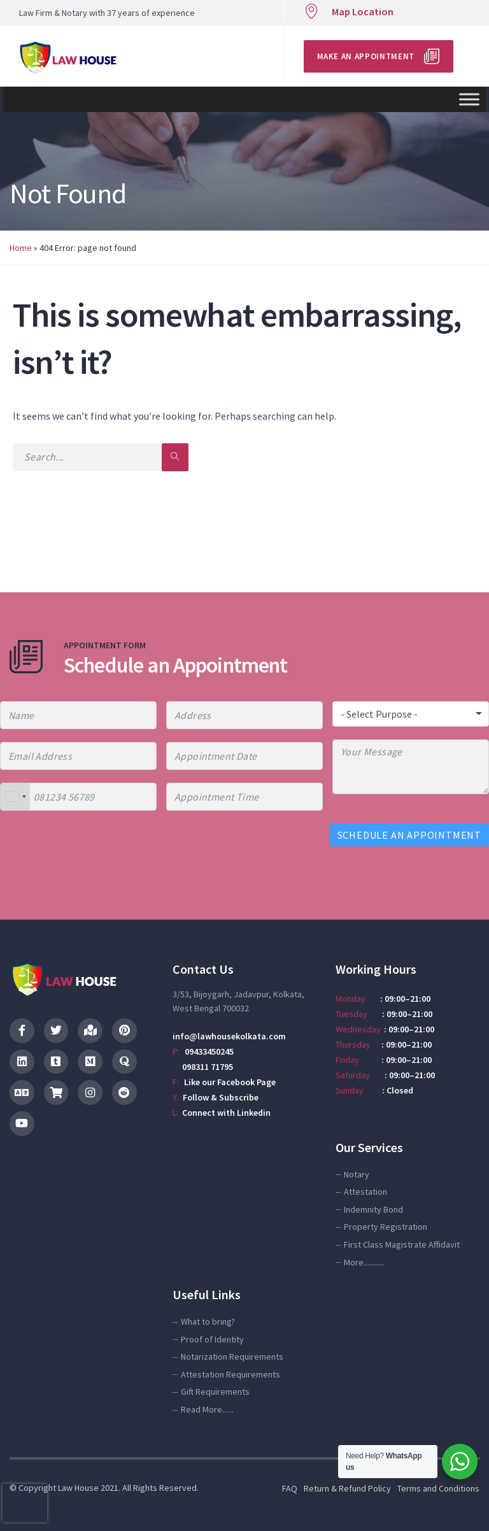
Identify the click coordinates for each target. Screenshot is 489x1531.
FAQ (289, 1488)
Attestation (365, 1191)
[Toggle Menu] (469, 99)
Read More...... (207, 1409)
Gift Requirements (215, 1391)
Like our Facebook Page (230, 1082)
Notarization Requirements (232, 1356)
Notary (356, 1174)
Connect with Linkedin (226, 1112)
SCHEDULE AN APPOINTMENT (409, 835)
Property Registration (385, 1226)
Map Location (362, 11)
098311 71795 (203, 1066)
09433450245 (209, 1051)
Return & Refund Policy (347, 1488)
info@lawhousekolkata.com (229, 1036)
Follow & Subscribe (221, 1097)
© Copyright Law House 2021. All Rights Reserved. (104, 1487)
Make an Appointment (366, 56)
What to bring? (208, 1321)
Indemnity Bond (373, 1209)
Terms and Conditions (438, 1488)
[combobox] (15, 796)
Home (21, 247)
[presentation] (25, 1503)
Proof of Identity (212, 1339)
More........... (364, 1262)
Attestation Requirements (230, 1374)
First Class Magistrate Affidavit (402, 1244)
